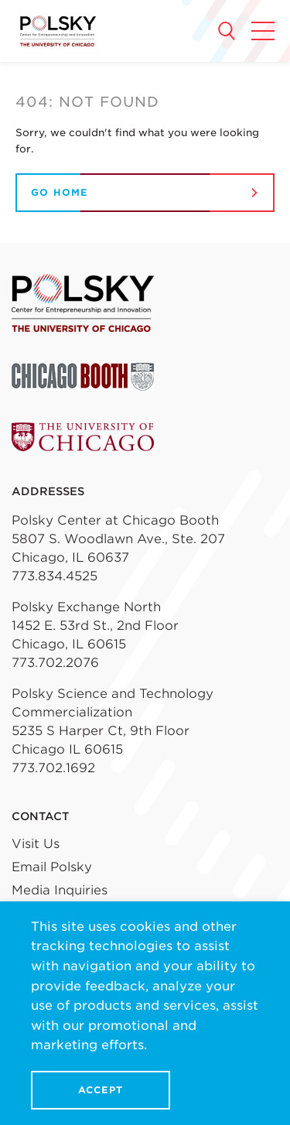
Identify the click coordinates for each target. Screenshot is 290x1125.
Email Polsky (52, 867)
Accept (100, 1090)
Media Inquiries (59, 890)
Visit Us (36, 843)
